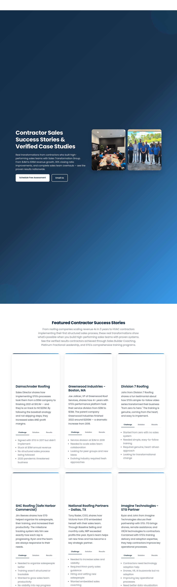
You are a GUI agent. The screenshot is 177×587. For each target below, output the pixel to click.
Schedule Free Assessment (32, 177)
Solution (35, 432)
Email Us (59, 178)
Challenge (22, 432)
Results (49, 432)
